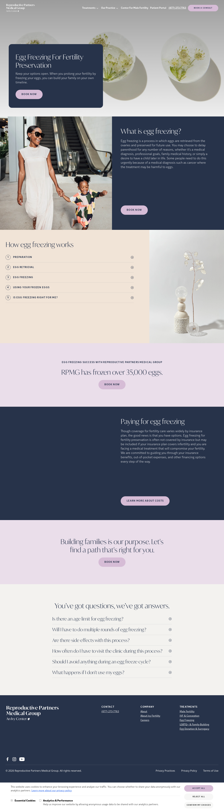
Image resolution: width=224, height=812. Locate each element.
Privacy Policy (189, 770)
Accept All (198, 788)
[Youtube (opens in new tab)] (22, 759)
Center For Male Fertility (134, 8)
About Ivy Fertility (150, 716)
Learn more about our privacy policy (51, 790)
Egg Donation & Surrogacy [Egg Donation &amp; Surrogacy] (194, 729)
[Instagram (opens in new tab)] (14, 759)
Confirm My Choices (199, 805)
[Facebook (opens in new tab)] (7, 759)
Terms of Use (210, 770)
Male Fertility (187, 711)
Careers (144, 720)
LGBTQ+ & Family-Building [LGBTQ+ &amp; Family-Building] (194, 724)
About (143, 711)
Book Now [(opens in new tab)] (134, 210)
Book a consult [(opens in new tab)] (203, 8)
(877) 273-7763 (177, 8)
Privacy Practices (165, 770)
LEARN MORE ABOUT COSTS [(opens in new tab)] (145, 501)
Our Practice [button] (108, 8)
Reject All (199, 797)
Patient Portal (158, 8)
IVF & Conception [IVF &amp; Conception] (189, 716)
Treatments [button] (89, 8)
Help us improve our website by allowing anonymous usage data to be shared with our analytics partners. (101, 802)
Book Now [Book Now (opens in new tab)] (29, 94)
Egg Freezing (187, 720)
